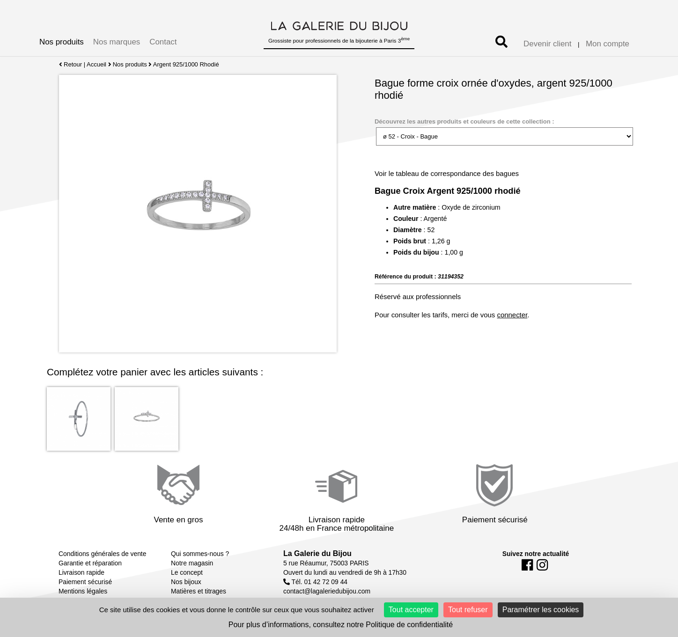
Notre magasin (192, 563)
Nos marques (116, 41)
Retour (70, 64)
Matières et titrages (198, 591)
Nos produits (61, 41)
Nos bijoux (186, 582)
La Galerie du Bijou (317, 553)
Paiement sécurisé (85, 582)
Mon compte (607, 43)
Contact (163, 41)
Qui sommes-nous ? (200, 553)
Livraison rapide (81, 572)
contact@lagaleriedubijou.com (326, 591)
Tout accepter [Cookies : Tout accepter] (411, 610)
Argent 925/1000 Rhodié (186, 64)
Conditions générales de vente (102, 553)
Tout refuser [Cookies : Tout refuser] (467, 610)
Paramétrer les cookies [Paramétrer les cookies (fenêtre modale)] (540, 610)
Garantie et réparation (90, 563)
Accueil (96, 64)
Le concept (187, 572)
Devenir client (547, 43)
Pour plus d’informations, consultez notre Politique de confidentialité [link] (340, 625)
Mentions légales (83, 591)
